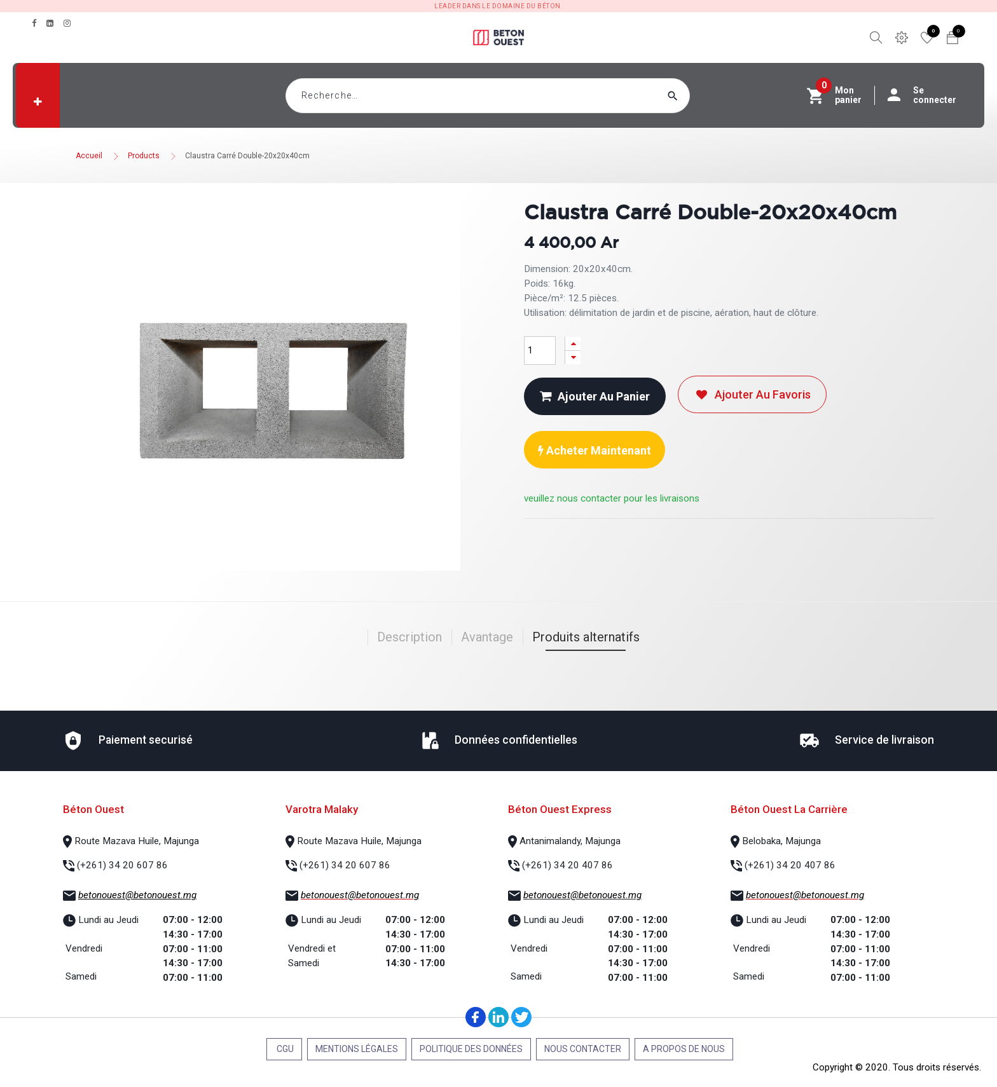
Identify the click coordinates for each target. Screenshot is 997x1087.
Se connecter (928, 95)
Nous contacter (582, 1049)
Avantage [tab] (487, 637)
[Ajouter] (573, 343)
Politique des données (471, 1049)
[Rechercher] (697, 95)
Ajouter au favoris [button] (752, 394)
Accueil (89, 155)
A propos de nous (684, 1049)
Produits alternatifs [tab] (586, 637)
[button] (38, 101)
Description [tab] (409, 637)
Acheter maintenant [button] (594, 450)
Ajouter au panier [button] (595, 396)
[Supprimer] (573, 357)
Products (144, 155)
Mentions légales (356, 1049)
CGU (284, 1049)
